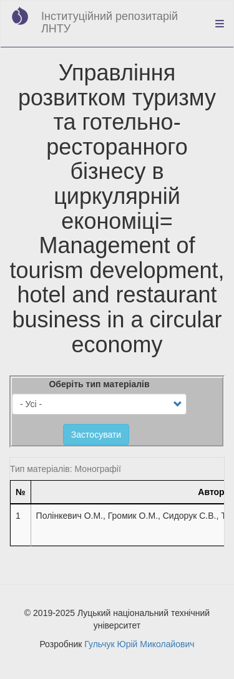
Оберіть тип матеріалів (99, 384)
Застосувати (96, 435)
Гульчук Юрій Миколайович (139, 644)
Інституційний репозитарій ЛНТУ (109, 22)
